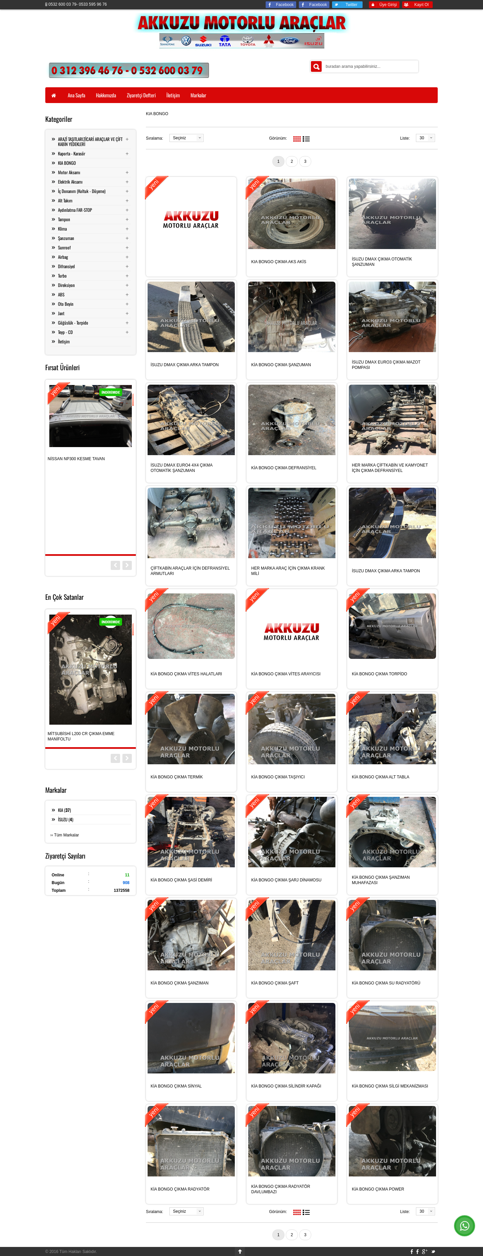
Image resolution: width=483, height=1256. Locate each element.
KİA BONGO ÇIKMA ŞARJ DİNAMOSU (286, 880)
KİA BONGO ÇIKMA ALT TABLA (380, 777)
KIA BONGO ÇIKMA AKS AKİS (278, 261)
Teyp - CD (65, 332)
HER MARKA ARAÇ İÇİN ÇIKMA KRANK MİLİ (288, 571)
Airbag (63, 256)
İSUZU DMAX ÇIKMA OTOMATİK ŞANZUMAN (382, 262)
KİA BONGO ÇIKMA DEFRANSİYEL (283, 468)
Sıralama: (154, 138)
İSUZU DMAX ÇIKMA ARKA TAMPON (185, 365)
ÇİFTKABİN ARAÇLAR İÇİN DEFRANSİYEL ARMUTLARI (190, 571)
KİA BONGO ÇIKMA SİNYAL (176, 1086)
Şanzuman (66, 238)
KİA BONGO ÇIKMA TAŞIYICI (278, 777)
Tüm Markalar (66, 835)
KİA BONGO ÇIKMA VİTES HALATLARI (186, 674)
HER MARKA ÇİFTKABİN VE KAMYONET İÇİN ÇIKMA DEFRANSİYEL (390, 468)
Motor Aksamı (69, 172)
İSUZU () (65, 819)
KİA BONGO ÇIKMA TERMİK (177, 777)
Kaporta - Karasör (71, 153)
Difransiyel (66, 266)
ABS (61, 294)
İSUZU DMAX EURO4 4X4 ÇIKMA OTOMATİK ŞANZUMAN (181, 468)
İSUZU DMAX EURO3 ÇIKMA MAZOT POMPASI (386, 365)
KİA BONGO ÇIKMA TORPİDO (379, 674)
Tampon (64, 219)
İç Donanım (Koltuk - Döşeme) (81, 191)
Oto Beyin (65, 303)
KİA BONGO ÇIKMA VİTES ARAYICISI (286, 674)
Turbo (62, 275)
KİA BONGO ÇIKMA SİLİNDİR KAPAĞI (286, 1086)
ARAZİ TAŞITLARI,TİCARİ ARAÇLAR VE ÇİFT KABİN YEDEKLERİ (90, 141)
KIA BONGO (67, 162)
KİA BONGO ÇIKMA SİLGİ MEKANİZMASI (390, 1086)
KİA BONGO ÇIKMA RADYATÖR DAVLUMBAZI (280, 1189)
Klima (62, 228)
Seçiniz (179, 138)
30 (422, 138)
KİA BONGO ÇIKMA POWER (378, 1189)
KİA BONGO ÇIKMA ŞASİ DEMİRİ (181, 880)
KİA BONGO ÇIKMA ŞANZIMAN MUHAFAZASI (381, 880)
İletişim (64, 341)
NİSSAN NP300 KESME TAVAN (76, 458)
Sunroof (64, 247)
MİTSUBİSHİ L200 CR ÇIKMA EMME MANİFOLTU (81, 736)
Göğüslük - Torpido (73, 322)
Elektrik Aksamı (70, 181)
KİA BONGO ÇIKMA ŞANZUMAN (281, 365)
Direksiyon (66, 285)
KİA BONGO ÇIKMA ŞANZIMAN (180, 983)
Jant (61, 313)
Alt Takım (65, 200)
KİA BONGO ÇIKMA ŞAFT (275, 983)
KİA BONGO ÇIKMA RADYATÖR (180, 1189)
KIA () (64, 810)
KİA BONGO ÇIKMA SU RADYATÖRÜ (386, 983)
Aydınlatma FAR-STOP (75, 209)
